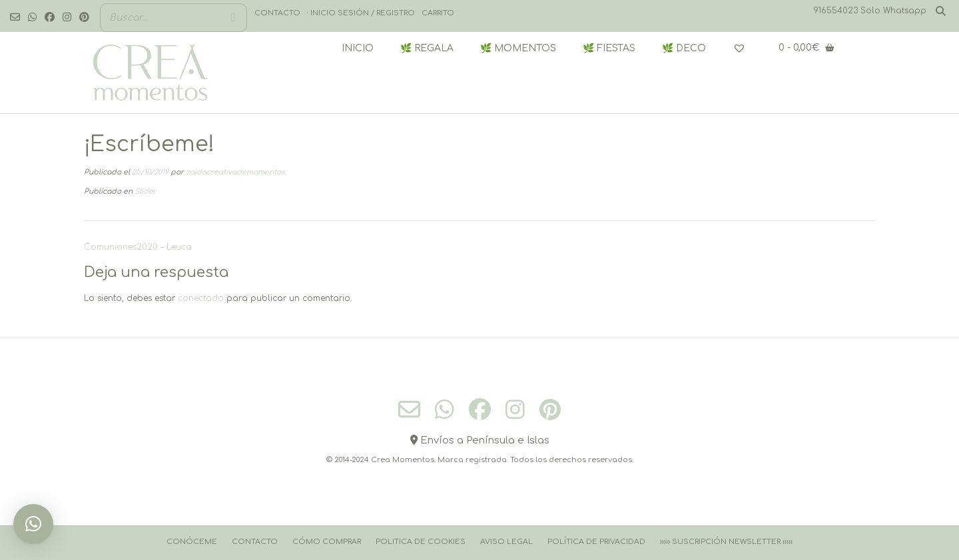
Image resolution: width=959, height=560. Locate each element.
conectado (201, 298)
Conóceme (191, 541)
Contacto (255, 541)
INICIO (358, 48)
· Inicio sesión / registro (361, 13)
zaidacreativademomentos (235, 172)
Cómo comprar (326, 541)
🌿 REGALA (427, 48)
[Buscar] (233, 17)
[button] (33, 524)
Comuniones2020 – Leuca (138, 247)
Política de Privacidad (596, 541)
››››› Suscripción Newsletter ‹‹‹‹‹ (726, 541)
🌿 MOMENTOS (518, 48)
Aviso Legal (506, 541)
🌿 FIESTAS (609, 48)
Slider (146, 191)
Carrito (438, 13)
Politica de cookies (421, 541)
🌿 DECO (684, 48)
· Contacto (275, 13)
